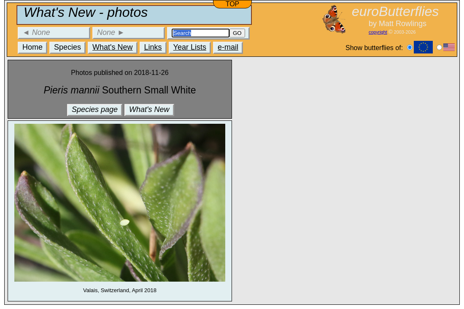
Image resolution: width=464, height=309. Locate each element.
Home (32, 47)
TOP (233, 4)
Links (153, 47)
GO (237, 33)
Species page (95, 109)
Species (67, 47)
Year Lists (189, 47)
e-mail (228, 47)
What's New (112, 47)
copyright (378, 32)
